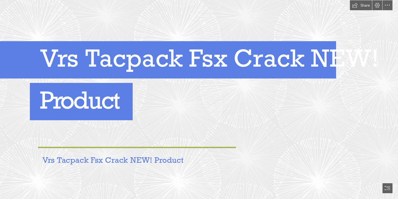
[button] (361, 5)
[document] (199, 99)
